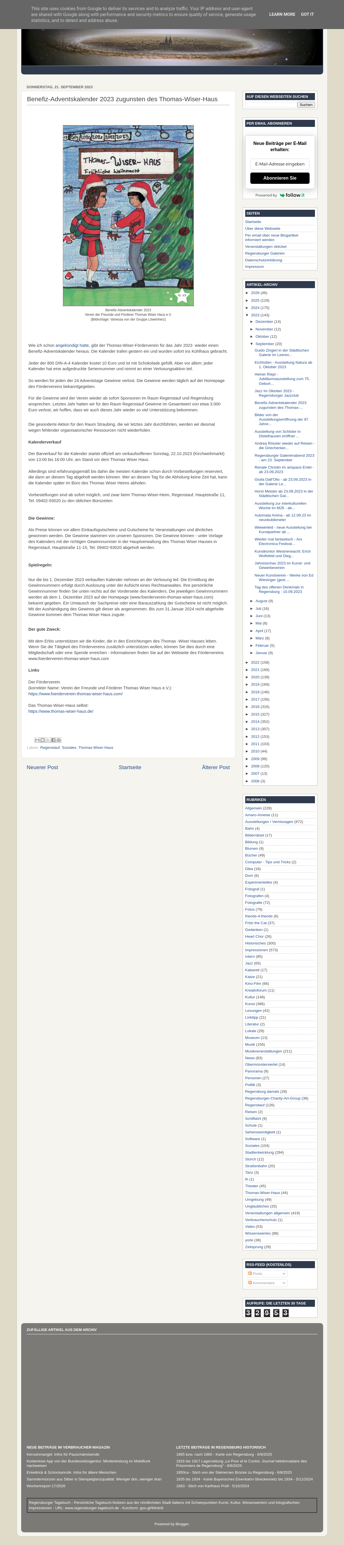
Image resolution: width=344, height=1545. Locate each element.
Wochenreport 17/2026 (46, 1486)
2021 (255, 670)
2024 (255, 308)
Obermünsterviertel (261, 1064)
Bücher (251, 855)
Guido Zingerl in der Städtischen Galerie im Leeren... (282, 352)
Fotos (250, 909)
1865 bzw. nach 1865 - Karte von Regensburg (215, 1454)
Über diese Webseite (263, 228)
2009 (255, 759)
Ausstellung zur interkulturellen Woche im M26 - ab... (280, 505)
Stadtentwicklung (259, 1152)
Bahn (249, 828)
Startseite (130, 767)
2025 (255, 300)
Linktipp (251, 1017)
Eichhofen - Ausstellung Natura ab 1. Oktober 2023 (283, 364)
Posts (255, 1274)
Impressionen (256, 950)
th (246, 1179)
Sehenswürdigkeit (260, 1132)
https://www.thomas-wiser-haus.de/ (61, 711)
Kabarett (252, 970)
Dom (249, 875)
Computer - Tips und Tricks (268, 862)
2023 (255, 315)
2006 (255, 781)
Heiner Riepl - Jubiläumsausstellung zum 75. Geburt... (282, 378)
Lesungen (253, 1010)
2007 (255, 773)
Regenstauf (50, 747)
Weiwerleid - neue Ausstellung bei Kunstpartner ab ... (283, 529)
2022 (255, 662)
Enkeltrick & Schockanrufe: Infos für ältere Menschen (71, 1472)
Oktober (263, 336)
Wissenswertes (258, 1233)
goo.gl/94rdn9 (151, 1508)
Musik (250, 1044)
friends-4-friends (259, 916)
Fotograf (252, 889)
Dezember (265, 321)
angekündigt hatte (72, 345)
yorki (249, 1240)
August (262, 601)
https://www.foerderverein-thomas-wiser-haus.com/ (76, 694)
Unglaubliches (257, 1206)
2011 (255, 744)
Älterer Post (216, 767)
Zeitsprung (254, 1247)
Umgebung (254, 1199)
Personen (253, 1078)
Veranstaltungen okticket (266, 246)
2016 (255, 707)
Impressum (254, 266)
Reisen (251, 1112)
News (250, 1058)
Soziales (69, 747)
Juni (260, 616)
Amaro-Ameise (257, 815)
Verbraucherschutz (261, 1220)
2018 (255, 692)
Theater (251, 1186)
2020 (255, 677)
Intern (250, 956)
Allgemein (253, 808)
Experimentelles (258, 882)
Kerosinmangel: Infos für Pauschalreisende (63, 1454)
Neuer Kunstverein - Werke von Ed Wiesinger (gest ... (284, 577)
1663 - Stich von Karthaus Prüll (202, 1486)
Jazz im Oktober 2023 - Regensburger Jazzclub (277, 393)
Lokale (251, 1031)
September (265, 344)
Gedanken (254, 930)
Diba (249, 869)
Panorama (254, 1071)
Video (250, 1226)
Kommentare (261, 1283)
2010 (255, 751)
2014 (255, 721)
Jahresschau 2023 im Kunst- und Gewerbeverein (282, 565)
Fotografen (254, 896)
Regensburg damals (262, 1091)
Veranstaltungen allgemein (267, 1213)
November (265, 329)
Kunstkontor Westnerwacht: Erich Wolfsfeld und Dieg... (283, 553)
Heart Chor (254, 936)
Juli (259, 608)
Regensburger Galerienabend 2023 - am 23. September (284, 457)
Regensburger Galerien (265, 253)
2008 (255, 766)
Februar (263, 645)
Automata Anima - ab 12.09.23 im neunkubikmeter (283, 517)
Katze (250, 977)
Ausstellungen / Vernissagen (269, 822)
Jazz (249, 963)
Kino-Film (253, 983)
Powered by (279, 195)
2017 (255, 699)
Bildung (251, 842)
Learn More (282, 14)
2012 (255, 736)
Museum (252, 1038)
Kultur (250, 997)
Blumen (251, 848)
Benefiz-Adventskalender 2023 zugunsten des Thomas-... (280, 405)
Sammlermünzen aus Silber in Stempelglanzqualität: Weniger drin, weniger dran (94, 1479)
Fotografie (253, 902)
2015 (255, 714)
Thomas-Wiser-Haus (95, 747)
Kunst (250, 1004)
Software (252, 1139)
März (260, 638)
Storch (250, 1159)
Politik (250, 1085)
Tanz (249, 1172)
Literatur (252, 1024)
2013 (255, 729)
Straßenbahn (256, 1166)
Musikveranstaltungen (263, 1051)
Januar (262, 653)
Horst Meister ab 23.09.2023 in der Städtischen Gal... (284, 493)
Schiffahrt (253, 1118)
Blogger (182, 1524)
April (260, 631)
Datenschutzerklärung (263, 260)
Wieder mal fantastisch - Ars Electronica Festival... (278, 541)
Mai (259, 623)
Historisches (255, 943)
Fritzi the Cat (256, 923)
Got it (307, 14)
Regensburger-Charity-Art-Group (273, 1098)
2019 (255, 684)
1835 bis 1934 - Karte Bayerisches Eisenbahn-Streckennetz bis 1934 (234, 1479)
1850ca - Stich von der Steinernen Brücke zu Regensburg (225, 1472)
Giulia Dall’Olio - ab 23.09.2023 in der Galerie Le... (283, 481)
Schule (251, 1125)
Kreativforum (256, 990)
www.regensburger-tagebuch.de (92, 1508)
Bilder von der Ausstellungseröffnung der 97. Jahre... (282, 419)
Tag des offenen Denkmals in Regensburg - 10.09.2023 (279, 589)
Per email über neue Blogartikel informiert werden (271, 237)
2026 (255, 293)
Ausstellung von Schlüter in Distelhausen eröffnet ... (278, 433)
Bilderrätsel (254, 835)
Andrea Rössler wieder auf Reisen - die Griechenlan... (285, 445)
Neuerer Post (42, 767)
